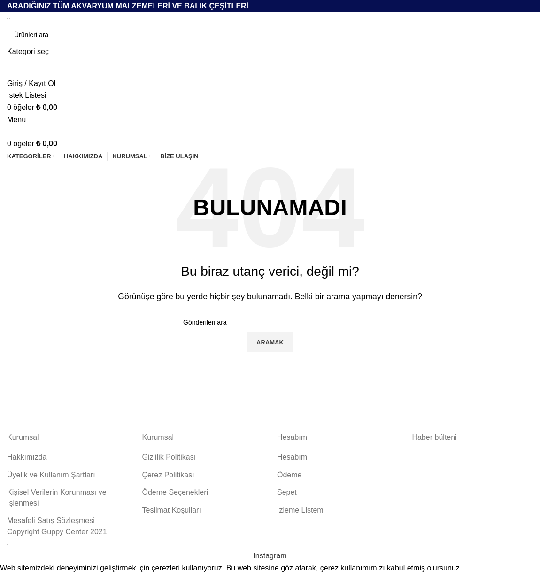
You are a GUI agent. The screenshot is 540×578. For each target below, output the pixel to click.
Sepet (287, 492)
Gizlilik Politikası (169, 457)
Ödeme (289, 475)
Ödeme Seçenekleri (175, 492)
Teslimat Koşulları (171, 510)
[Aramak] (270, 35)
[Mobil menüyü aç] (16, 120)
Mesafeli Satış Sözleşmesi (51, 520)
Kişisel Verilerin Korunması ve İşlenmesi (57, 497)
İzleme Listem (300, 510)
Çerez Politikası (168, 475)
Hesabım (292, 457)
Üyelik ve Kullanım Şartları (51, 475)
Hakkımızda (26, 457)
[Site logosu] (8, 18)
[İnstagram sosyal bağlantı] (269, 556)
